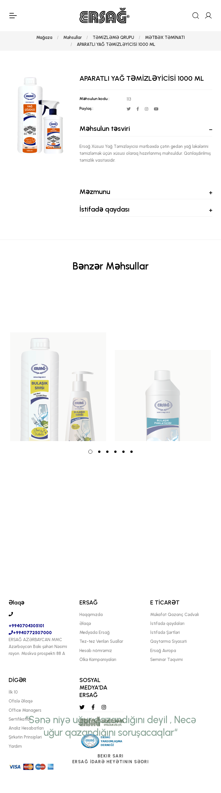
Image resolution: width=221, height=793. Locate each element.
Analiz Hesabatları (26, 728)
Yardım (15, 746)
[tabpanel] (58, 364)
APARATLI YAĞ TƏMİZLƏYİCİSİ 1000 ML (116, 44)
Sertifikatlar (20, 719)
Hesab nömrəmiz (95, 650)
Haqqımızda (91, 614)
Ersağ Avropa (163, 650)
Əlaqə (85, 623)
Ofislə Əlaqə (21, 701)
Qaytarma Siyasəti (168, 641)
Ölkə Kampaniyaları (97, 659)
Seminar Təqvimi (166, 659)
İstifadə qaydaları (167, 623)
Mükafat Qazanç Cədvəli (174, 614)
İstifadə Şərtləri (165, 632)
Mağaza (44, 37)
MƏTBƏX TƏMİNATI (165, 37)
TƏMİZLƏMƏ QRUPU (113, 37)
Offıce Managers (25, 710)
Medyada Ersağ (94, 632)
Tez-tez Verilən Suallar (101, 641)
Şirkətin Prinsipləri (25, 737)
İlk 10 (13, 692)
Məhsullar (72, 37)
